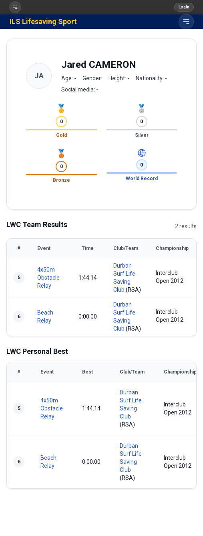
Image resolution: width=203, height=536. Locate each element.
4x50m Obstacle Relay (48, 277)
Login (184, 7)
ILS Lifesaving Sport (43, 21)
